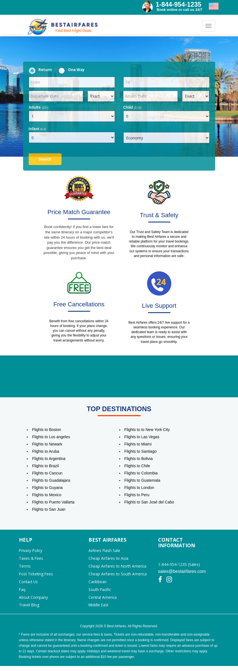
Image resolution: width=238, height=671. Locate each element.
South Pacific (100, 593)
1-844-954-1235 (178, 4)
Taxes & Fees (31, 559)
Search (44, 159)
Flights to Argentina (48, 459)
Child (132, 107)
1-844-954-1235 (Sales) (179, 565)
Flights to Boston (46, 430)
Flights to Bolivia (138, 459)
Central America (103, 601)
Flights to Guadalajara (51, 480)
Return (42, 69)
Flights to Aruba (45, 451)
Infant (37, 129)
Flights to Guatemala (142, 480)
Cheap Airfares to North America (118, 568)
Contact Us (29, 584)
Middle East (99, 609)
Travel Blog (29, 609)
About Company (33, 601)
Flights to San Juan (48, 509)
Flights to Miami (138, 444)
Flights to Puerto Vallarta (53, 502)
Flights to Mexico (46, 495)
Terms (25, 568)
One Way (73, 69)
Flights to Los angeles (51, 437)
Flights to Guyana (47, 488)
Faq (22, 593)
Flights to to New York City (147, 430)
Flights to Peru (136, 495)
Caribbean (98, 584)
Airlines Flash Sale (105, 551)
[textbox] (72, 82)
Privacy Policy (31, 551)
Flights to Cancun (47, 473)
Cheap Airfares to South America (118, 576)
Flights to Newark (47, 444)
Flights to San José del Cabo (149, 502)
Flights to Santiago (140, 451)
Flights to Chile (137, 466)
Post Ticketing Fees (36, 576)
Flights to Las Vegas (142, 437)
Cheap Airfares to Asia (109, 559)
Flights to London (139, 488)
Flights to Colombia (141, 473)
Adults (38, 107)
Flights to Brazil (45, 466)
